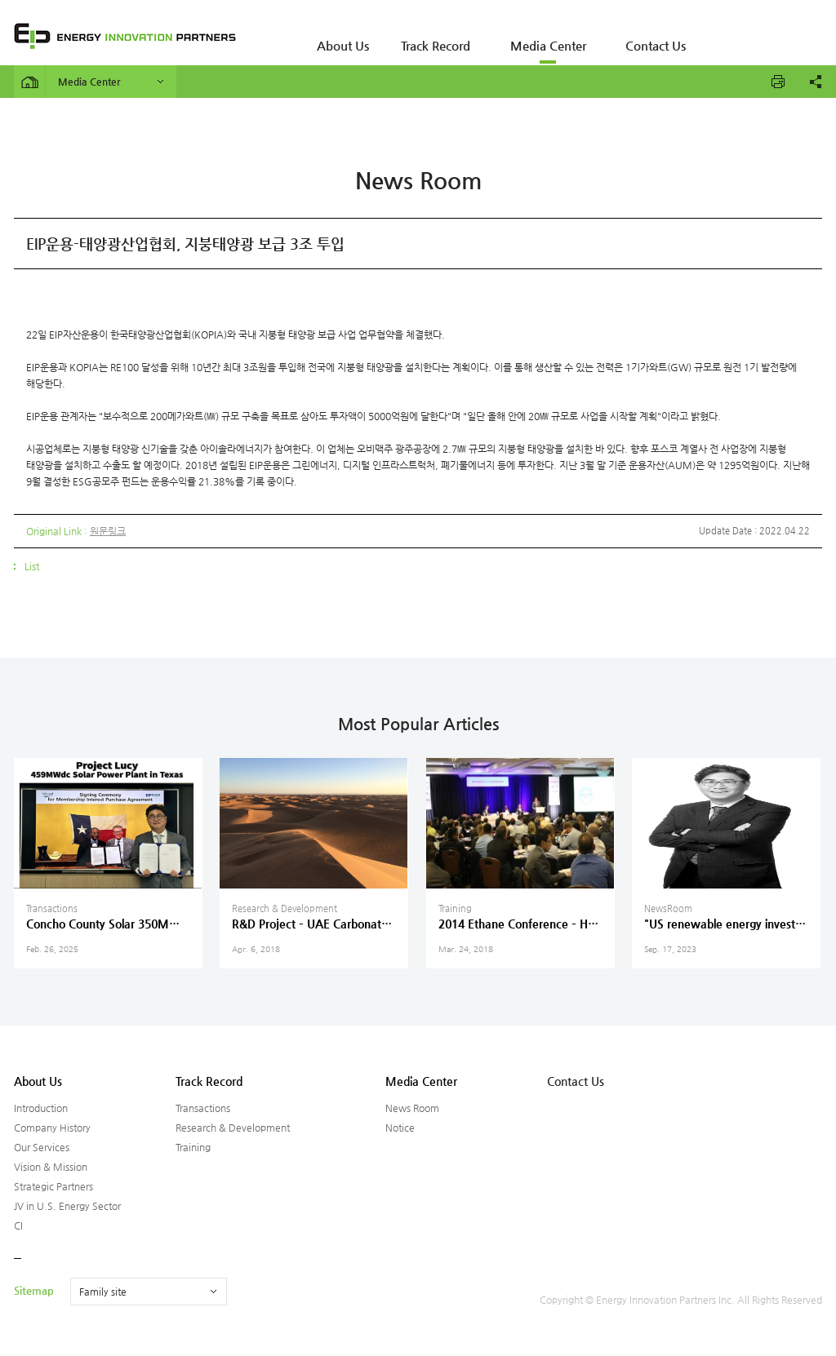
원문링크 (108, 531)
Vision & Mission (50, 1166)
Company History (52, 1127)
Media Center (521, 36)
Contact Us (618, 36)
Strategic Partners (53, 1186)
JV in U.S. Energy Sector (67, 1206)
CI (18, 1225)
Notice (400, 1127)
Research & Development (233, 1127)
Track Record (418, 36)
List (31, 566)
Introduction (41, 1108)
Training (193, 1147)
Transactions (203, 1108)
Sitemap (34, 1290)
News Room (412, 1108)
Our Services (41, 1147)
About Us (337, 36)
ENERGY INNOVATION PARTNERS (125, 36)
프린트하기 (778, 81)
